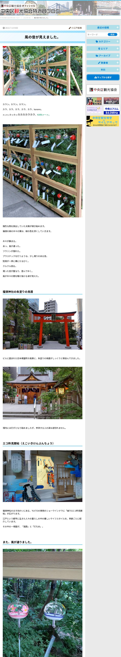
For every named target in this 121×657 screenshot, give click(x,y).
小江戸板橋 (75, 27)
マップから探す (103, 77)
